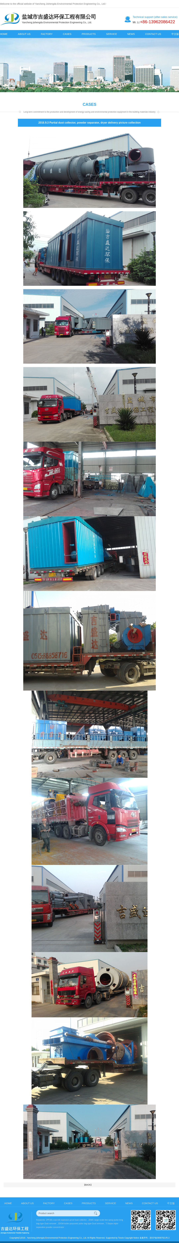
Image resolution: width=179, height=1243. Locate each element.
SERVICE (111, 34)
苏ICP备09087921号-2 (160, 1238)
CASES (67, 34)
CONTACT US (153, 34)
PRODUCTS (89, 34)
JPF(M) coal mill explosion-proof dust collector (66, 1220)
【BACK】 (88, 1185)
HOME (3, 34)
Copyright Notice (131, 1238)
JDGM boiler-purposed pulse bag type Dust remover (81, 1223)
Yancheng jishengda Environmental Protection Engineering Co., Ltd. (57, 1238)
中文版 (175, 34)
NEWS (131, 34)
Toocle (121, 1238)
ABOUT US (24, 34)
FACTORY (47, 34)
